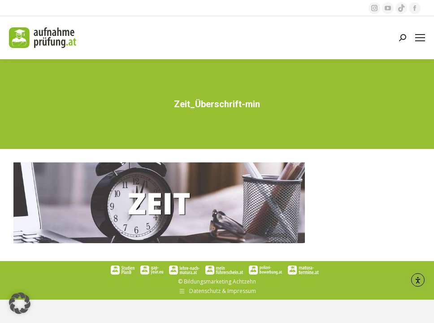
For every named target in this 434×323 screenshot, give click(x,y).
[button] (19, 303)
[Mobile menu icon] (420, 37)
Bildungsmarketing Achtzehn (220, 281)
